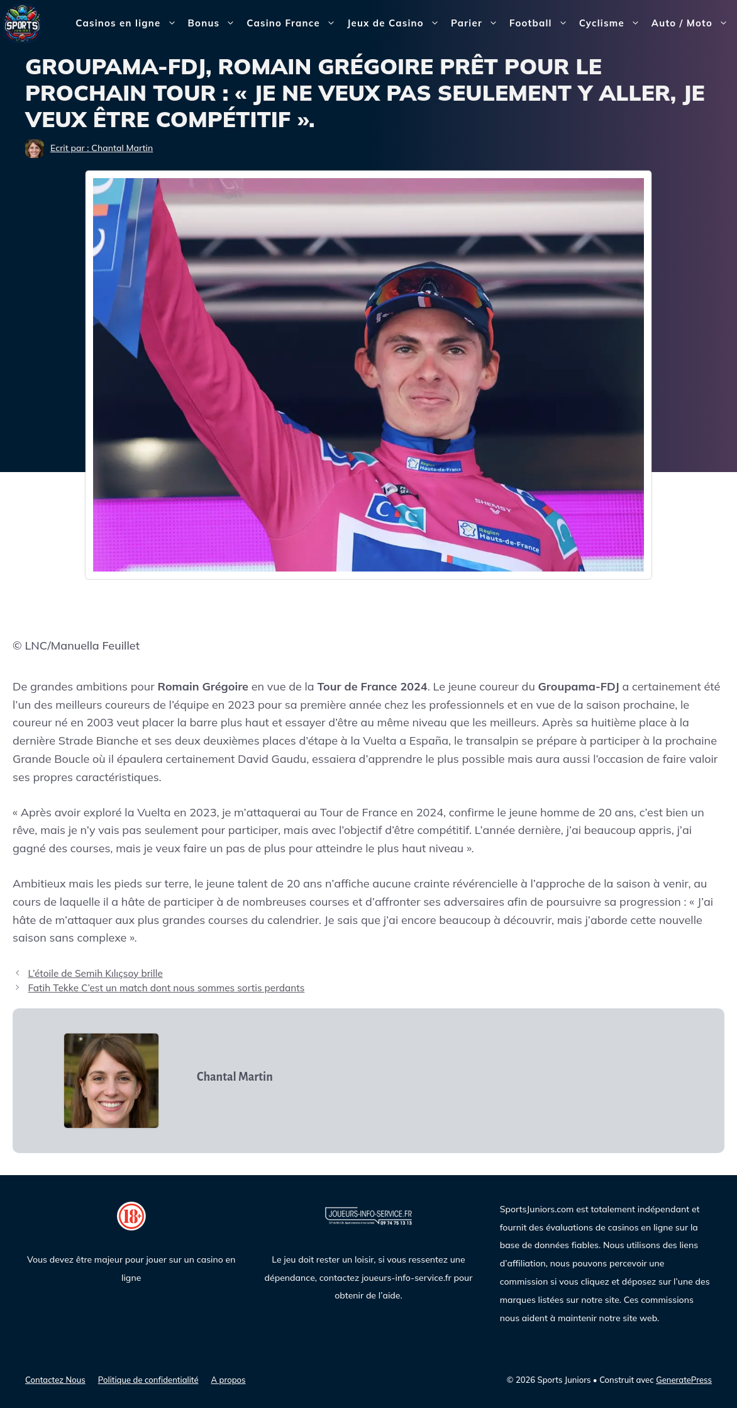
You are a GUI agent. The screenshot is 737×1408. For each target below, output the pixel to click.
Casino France (294, 23)
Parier (477, 23)
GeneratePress (684, 1380)
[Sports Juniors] (22, 22)
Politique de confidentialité (148, 1380)
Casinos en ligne (128, 23)
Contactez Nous (55, 1380)
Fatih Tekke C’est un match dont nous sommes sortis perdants (166, 988)
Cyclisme (612, 23)
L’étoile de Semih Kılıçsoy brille (95, 973)
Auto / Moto (692, 23)
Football (541, 23)
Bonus (214, 23)
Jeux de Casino (396, 23)
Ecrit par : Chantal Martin (101, 148)
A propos (228, 1380)
